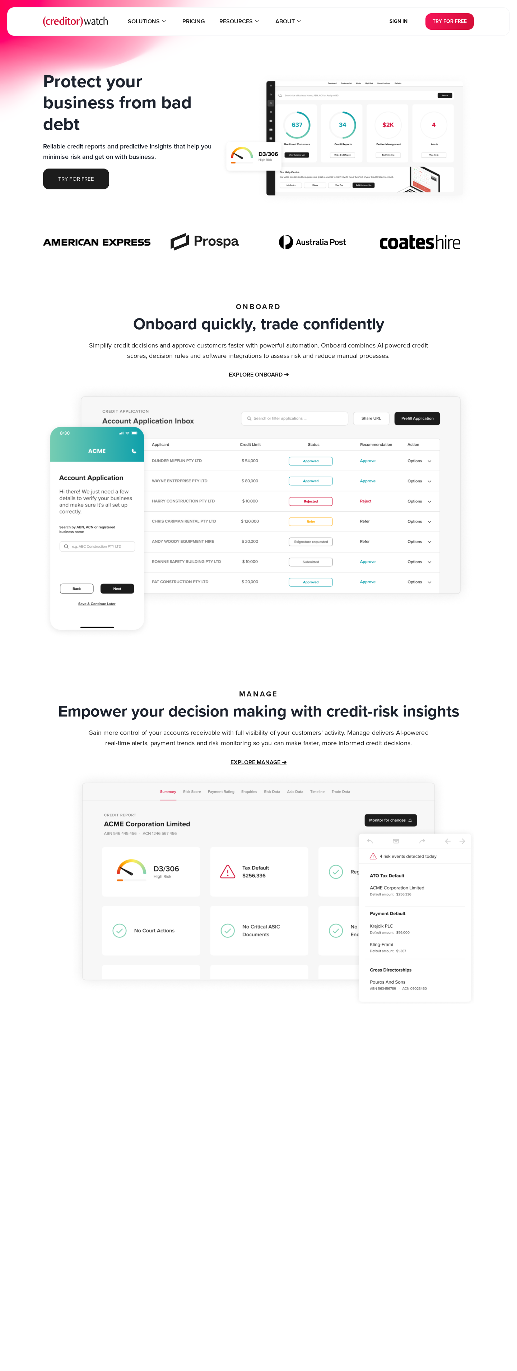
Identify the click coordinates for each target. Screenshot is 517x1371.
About (282, 21)
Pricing (196, 21)
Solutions (153, 21)
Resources (237, 21)
